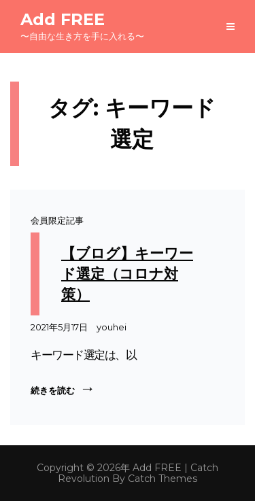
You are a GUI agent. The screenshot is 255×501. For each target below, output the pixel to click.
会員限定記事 (57, 220)
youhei (111, 327)
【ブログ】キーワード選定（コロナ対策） (127, 274)
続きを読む (61, 388)
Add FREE (62, 19)
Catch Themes (162, 478)
